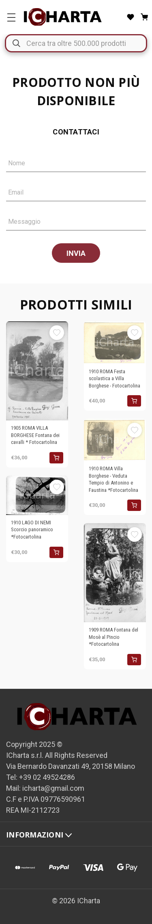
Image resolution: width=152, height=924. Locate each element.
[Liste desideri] (130, 17)
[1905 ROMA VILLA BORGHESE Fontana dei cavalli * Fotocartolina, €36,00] (37, 370)
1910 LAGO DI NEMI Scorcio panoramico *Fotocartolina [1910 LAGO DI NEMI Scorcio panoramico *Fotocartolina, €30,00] (32, 529)
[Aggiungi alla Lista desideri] (56, 332)
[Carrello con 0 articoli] (144, 17)
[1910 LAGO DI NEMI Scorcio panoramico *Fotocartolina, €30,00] (37, 495)
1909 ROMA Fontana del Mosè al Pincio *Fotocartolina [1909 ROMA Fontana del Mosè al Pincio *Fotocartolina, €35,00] (113, 637)
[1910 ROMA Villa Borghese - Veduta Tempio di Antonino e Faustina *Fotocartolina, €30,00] (115, 440)
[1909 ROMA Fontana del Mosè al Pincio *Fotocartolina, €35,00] (115, 572)
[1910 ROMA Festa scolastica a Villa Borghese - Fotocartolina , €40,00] (115, 342)
